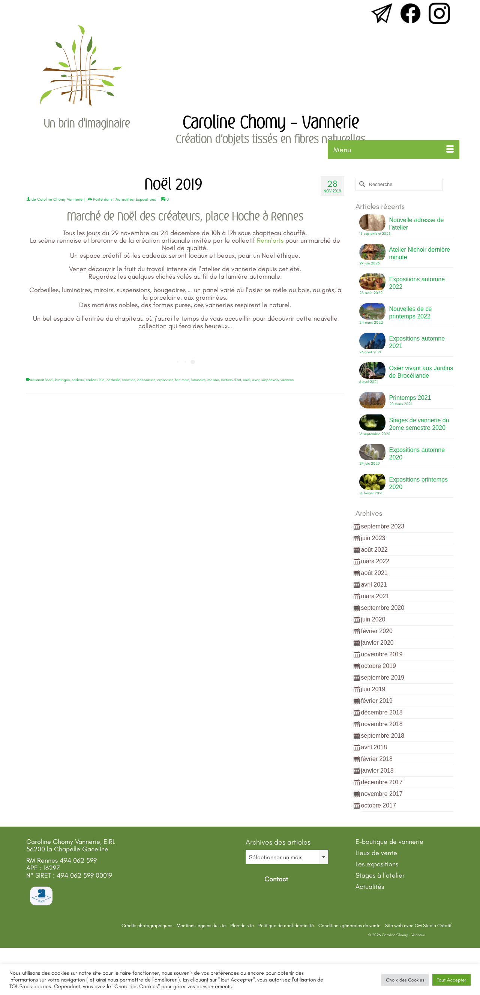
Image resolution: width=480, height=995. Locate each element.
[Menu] (393, 149)
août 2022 (374, 549)
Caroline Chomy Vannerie (59, 199)
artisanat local (41, 379)
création (128, 379)
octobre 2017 (378, 805)
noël (246, 379)
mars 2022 (375, 561)
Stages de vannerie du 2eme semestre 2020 (419, 424)
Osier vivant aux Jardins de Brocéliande (421, 372)
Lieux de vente (376, 853)
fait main (182, 379)
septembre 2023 (383, 526)
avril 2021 (374, 584)
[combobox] (287, 857)
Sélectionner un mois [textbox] (275, 857)
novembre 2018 (382, 724)
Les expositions (377, 864)
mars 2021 (375, 596)
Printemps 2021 (410, 398)
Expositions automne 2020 (417, 454)
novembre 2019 (382, 654)
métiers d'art (231, 379)
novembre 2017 (382, 794)
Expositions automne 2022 (417, 283)
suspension (270, 379)
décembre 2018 (382, 712)
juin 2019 (373, 689)
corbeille (113, 379)
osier (256, 379)
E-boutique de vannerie (389, 841)
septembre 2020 (383, 608)
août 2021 (374, 573)
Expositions (146, 199)
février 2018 (377, 759)
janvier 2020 (377, 642)
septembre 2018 (383, 735)
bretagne (62, 379)
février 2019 (377, 701)
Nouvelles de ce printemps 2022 (410, 313)
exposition (165, 379)
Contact (275, 879)
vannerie (287, 379)
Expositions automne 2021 (417, 342)
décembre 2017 (382, 782)
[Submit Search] (361, 184)
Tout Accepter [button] (451, 980)
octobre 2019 (378, 666)
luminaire (198, 379)
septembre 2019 (383, 677)
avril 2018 (374, 747)
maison (213, 379)
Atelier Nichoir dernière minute (419, 253)
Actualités (125, 199)
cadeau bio (95, 379)
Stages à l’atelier (380, 875)
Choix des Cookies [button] (405, 980)
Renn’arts (271, 240)
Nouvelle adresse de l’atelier (416, 224)
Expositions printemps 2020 (418, 483)
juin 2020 (373, 619)
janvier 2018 (377, 770)
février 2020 (377, 631)
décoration (146, 379)
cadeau (78, 379)
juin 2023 (373, 538)
